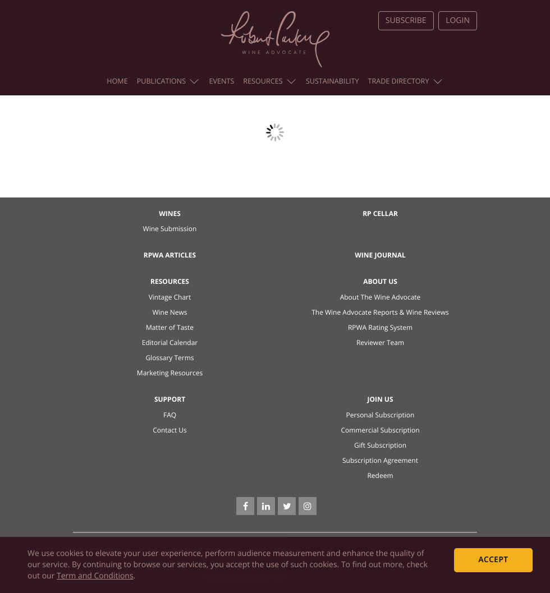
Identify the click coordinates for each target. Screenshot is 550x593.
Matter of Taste (170, 327)
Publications (168, 81)
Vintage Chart (170, 297)
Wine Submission (170, 228)
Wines (170, 213)
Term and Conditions (95, 576)
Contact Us (170, 430)
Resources (269, 81)
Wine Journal (380, 255)
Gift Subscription (380, 445)
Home (117, 81)
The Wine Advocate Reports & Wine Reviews (380, 312)
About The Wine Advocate (380, 297)
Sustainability (332, 81)
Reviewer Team (380, 342)
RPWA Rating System (380, 327)
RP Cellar (380, 213)
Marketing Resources (170, 373)
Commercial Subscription (380, 430)
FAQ (169, 415)
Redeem (380, 475)
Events (221, 81)
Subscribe (406, 20)
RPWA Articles (170, 255)
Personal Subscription (380, 415)
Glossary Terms (169, 357)
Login (458, 20)
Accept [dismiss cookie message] (493, 559)
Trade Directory (405, 81)
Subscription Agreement (380, 460)
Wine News (169, 312)
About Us (380, 281)
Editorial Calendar (170, 342)
